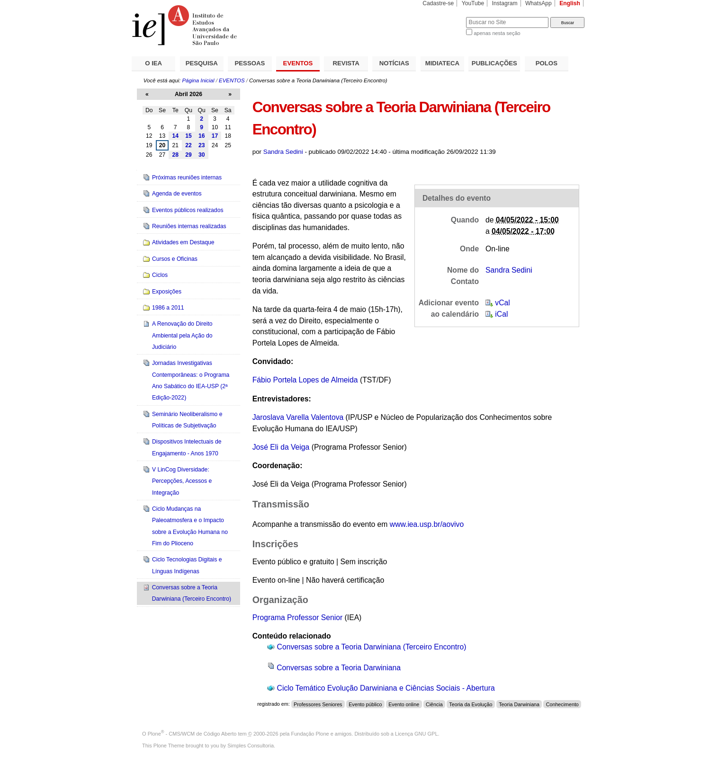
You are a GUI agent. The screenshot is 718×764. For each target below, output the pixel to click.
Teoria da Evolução (470, 704)
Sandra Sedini (283, 151)
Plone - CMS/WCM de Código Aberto (192, 734)
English (569, 3)
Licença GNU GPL (416, 734)
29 (188, 154)
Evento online (403, 704)
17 (215, 136)
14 (175, 136)
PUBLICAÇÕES (494, 63)
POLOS (546, 63)
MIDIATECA (442, 63)
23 (201, 145)
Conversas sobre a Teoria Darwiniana (339, 668)
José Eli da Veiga (281, 447)
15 (188, 136)
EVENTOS (298, 63)
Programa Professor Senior (297, 617)
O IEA (153, 63)
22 (188, 145)
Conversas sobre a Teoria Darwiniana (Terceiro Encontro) (372, 647)
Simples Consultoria (250, 745)
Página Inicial (198, 80)
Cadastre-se (438, 3)
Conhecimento (562, 704)
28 (175, 154)
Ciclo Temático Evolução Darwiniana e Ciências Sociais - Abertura (386, 688)
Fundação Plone (310, 734)
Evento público (365, 704)
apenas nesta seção (497, 33)
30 (201, 154)
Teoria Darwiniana (519, 704)
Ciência (434, 704)
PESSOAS (250, 63)
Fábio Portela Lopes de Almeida (305, 380)
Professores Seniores (318, 704)
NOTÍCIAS (394, 63)
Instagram (505, 3)
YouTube (473, 3)
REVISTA (346, 63)
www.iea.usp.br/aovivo (427, 524)
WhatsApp (538, 3)
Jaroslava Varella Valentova (298, 417)
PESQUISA (202, 63)
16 (201, 136)
